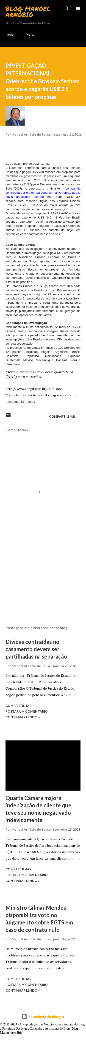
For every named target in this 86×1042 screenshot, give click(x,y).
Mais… (31, 34)
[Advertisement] (43, 582)
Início (10, 34)
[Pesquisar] (66, 8)
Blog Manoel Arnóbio (28, 11)
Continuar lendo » (23, 717)
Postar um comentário (27, 711)
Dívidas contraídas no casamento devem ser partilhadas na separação (36, 649)
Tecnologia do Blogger (43, 1016)
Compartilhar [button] (62, 416)
